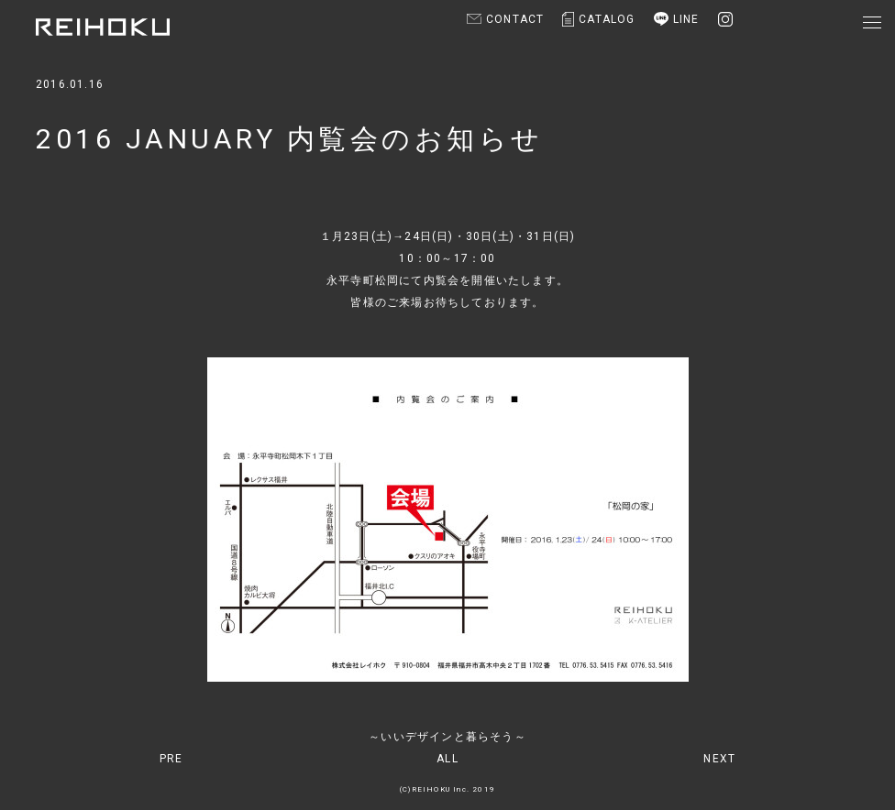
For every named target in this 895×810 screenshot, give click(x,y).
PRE (171, 758)
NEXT (719, 758)
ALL (447, 758)
